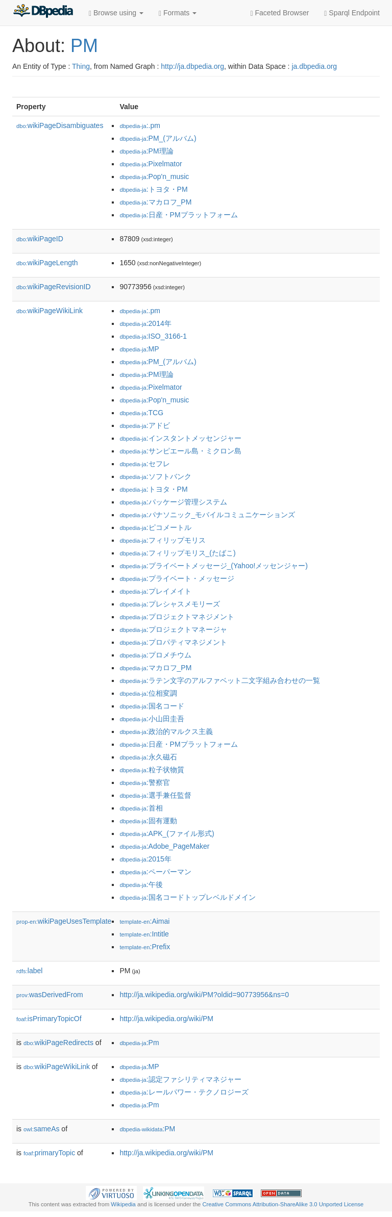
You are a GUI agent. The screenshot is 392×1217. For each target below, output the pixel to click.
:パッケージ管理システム (173, 502)
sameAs (41, 1129)
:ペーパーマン (155, 872)
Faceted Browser (280, 13)
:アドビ (144, 425)
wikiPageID (39, 239)
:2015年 (145, 859)
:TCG (141, 413)
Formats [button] (178, 13)
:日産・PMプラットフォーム (178, 215)
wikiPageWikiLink (49, 311)
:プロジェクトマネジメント (176, 617)
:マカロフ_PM (155, 202)
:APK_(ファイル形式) (166, 833)
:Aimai (144, 921)
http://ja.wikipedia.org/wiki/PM (166, 1019)
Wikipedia (123, 1204)
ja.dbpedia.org (314, 66)
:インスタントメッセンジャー (180, 438)
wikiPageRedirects (58, 1042)
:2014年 (145, 323)
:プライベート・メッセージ (176, 578)
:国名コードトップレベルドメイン (187, 897)
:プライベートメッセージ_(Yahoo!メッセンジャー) (213, 566)
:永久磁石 (148, 757)
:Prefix (144, 947)
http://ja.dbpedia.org (192, 66)
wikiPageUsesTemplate (63, 921)
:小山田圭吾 (151, 719)
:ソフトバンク (155, 476)
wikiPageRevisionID (53, 287)
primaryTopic (49, 1153)
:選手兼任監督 (155, 795)
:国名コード (151, 706)
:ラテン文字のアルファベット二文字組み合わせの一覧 (219, 680)
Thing (81, 66)
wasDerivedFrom (49, 995)
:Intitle (143, 934)
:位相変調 (148, 693)
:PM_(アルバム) (157, 138)
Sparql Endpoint (352, 13)
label (29, 971)
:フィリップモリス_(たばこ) (177, 553)
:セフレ (144, 464)
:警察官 (144, 782)
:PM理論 (146, 151)
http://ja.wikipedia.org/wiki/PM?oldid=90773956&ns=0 (204, 995)
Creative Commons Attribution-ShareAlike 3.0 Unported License (282, 1204)
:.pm (139, 125)
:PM (147, 1129)
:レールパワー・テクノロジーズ (183, 1092)
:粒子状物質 (151, 770)
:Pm (139, 1042)
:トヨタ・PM (153, 189)
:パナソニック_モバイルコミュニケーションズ (207, 515)
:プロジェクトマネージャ (173, 629)
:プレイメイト (155, 591)
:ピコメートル (155, 527)
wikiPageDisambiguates (59, 125)
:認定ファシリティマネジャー (180, 1079)
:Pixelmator (150, 164)
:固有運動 (148, 821)
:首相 (140, 808)
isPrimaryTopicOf (49, 1019)
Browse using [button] (116, 13)
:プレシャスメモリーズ (169, 604)
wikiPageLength (47, 263)
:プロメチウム (155, 655)
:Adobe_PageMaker (164, 846)
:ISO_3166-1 (153, 336)
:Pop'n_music (154, 176)
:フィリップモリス (162, 540)
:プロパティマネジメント (173, 642)
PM (84, 45)
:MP (139, 349)
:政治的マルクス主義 (165, 731)
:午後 (140, 884)
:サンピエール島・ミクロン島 (180, 451)
